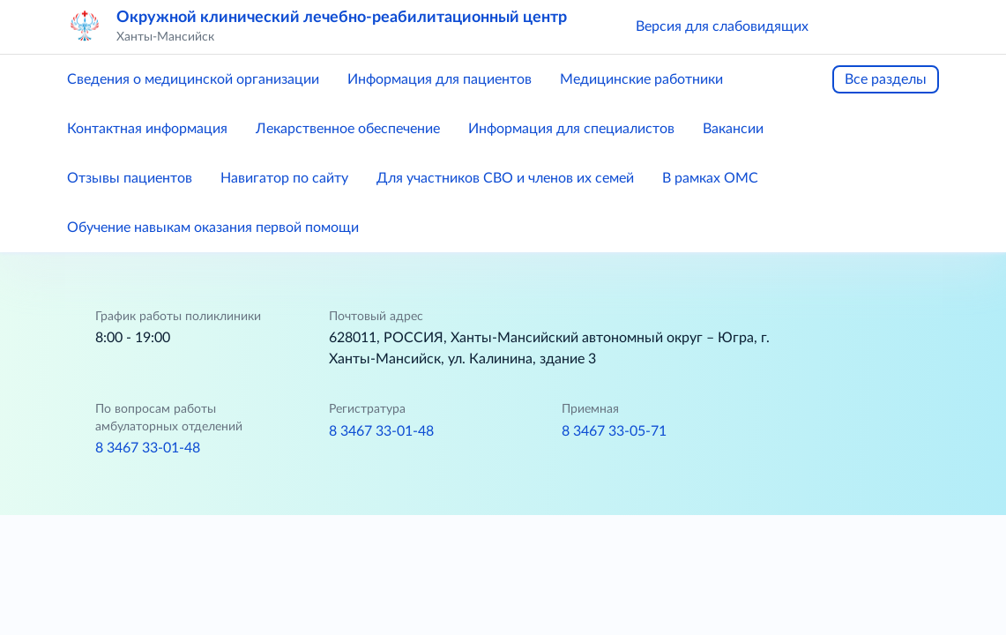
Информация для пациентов (439, 79)
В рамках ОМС (710, 178)
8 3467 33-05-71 (614, 431)
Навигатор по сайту (284, 178)
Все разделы (886, 79)
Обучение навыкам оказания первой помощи (213, 227)
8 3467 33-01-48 (147, 448)
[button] (847, 26)
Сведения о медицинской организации (193, 79)
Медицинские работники (641, 79)
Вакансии (733, 129)
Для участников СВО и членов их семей (505, 178)
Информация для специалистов (571, 129)
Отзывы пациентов (129, 178)
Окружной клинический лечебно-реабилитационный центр (341, 18)
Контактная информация (147, 129)
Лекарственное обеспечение (348, 129)
